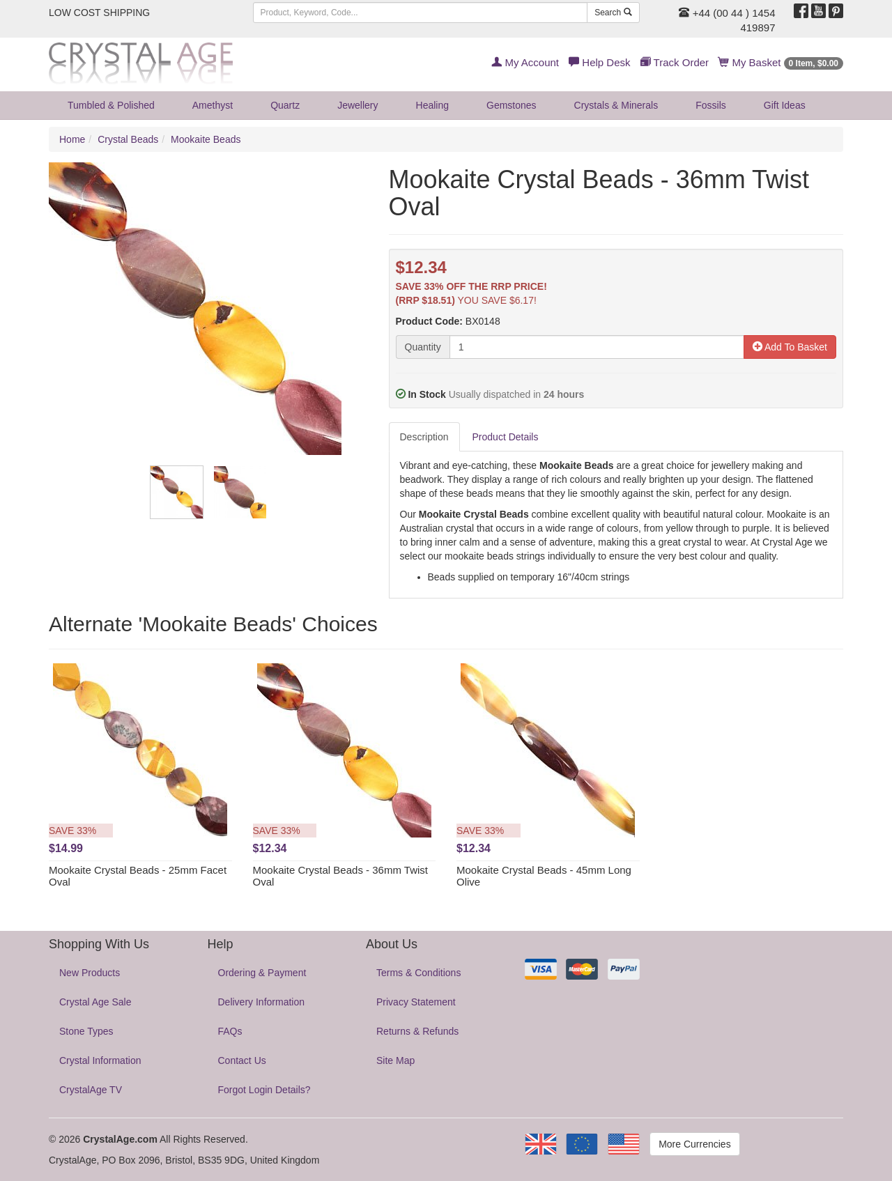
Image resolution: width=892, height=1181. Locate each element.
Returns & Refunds (417, 1031)
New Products (89, 972)
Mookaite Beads (205, 139)
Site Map (395, 1060)
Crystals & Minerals (616, 105)
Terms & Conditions (418, 972)
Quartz (285, 105)
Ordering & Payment (262, 972)
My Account (525, 62)
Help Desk (599, 62)
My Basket (780, 62)
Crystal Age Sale (95, 1002)
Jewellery (357, 105)
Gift (785, 105)
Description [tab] (424, 436)
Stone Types (86, 1031)
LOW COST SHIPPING (99, 12)
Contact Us (242, 1060)
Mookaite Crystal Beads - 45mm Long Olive (543, 876)
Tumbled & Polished (111, 105)
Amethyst (212, 105)
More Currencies (694, 1144)
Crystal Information (100, 1060)
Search (612, 12)
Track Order (674, 62)
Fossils (710, 105)
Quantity (423, 347)
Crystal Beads (128, 139)
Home (72, 139)
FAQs (230, 1031)
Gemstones (511, 105)
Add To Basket (790, 347)
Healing (432, 105)
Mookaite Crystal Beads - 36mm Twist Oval (340, 876)
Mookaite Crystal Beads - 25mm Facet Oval (137, 876)
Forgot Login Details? (264, 1089)
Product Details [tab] (505, 436)
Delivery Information (261, 1002)
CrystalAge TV (90, 1089)
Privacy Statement (416, 1002)
